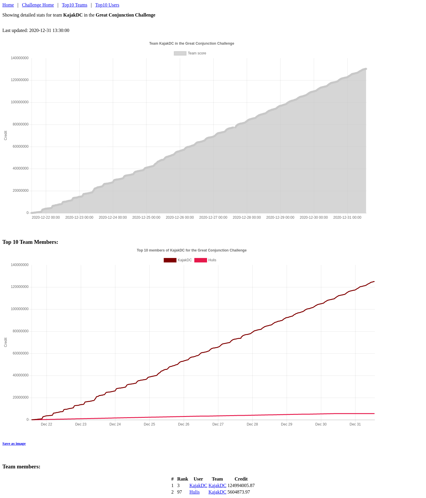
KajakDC (198, 485)
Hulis (194, 491)
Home (8, 4)
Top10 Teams (74, 4)
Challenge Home (38, 4)
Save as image (14, 443)
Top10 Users (107, 4)
